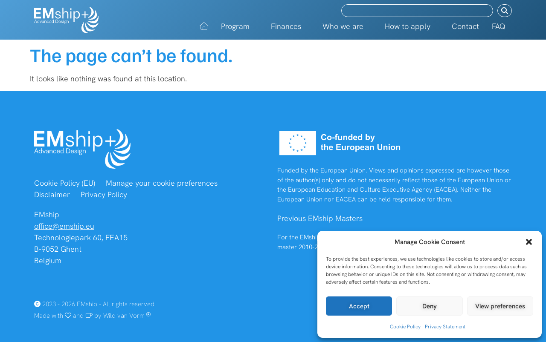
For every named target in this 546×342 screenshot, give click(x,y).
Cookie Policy (405, 326)
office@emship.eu (64, 226)
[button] (529, 242)
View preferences (500, 306)
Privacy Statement (445, 326)
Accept (359, 306)
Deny (429, 306)
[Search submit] (504, 10)
